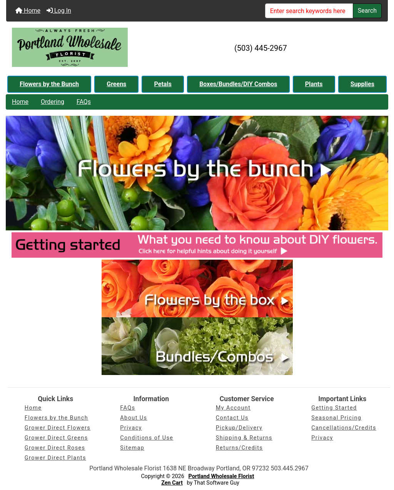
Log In (59, 10)
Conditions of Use (146, 438)
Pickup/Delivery (239, 428)
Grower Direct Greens (56, 438)
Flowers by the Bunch (49, 84)
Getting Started (334, 408)
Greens (116, 84)
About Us (133, 418)
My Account (233, 408)
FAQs (84, 101)
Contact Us (232, 418)
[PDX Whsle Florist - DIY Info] (197, 244)
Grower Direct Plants (55, 458)
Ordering (52, 101)
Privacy (131, 428)
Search (367, 10)
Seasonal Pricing (336, 418)
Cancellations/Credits (343, 428)
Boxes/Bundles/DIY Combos (238, 84)
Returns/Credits (239, 448)
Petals (163, 84)
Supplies (362, 84)
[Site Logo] (70, 48)
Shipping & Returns (244, 438)
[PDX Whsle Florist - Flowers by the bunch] (197, 173)
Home (27, 10)
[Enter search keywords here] (309, 10)
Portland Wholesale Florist (221, 476)
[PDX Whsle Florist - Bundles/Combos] (197, 345)
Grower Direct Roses (55, 448)
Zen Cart (172, 483)
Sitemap (132, 448)
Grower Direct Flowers (57, 428)
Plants (314, 84)
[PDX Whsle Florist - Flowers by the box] (197, 288)
